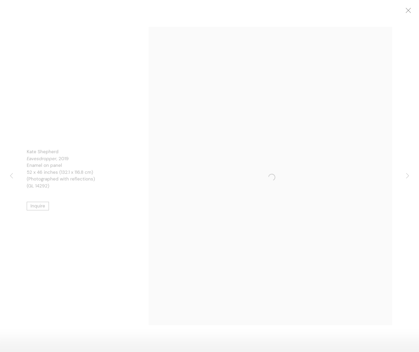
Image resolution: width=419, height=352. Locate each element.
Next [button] (407, 176)
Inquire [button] (37, 206)
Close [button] (410, 12)
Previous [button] (11, 176)
